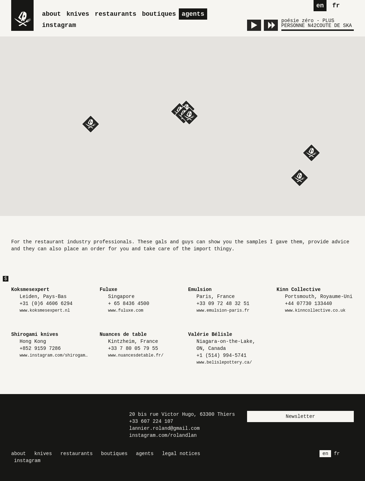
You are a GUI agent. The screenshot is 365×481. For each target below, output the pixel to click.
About (51, 14)
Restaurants (115, 14)
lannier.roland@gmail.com (164, 428)
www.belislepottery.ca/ (224, 362)
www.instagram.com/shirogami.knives (54, 355)
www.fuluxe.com (125, 310)
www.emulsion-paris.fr (223, 310)
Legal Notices (181, 453)
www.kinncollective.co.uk (315, 310)
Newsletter (300, 416)
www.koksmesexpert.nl (45, 310)
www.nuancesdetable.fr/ (135, 355)
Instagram (59, 25)
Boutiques (159, 14)
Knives (77, 14)
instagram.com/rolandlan (163, 435)
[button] (299, 177)
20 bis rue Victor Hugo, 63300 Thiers (182, 414)
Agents (193, 14)
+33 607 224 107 (151, 421)
